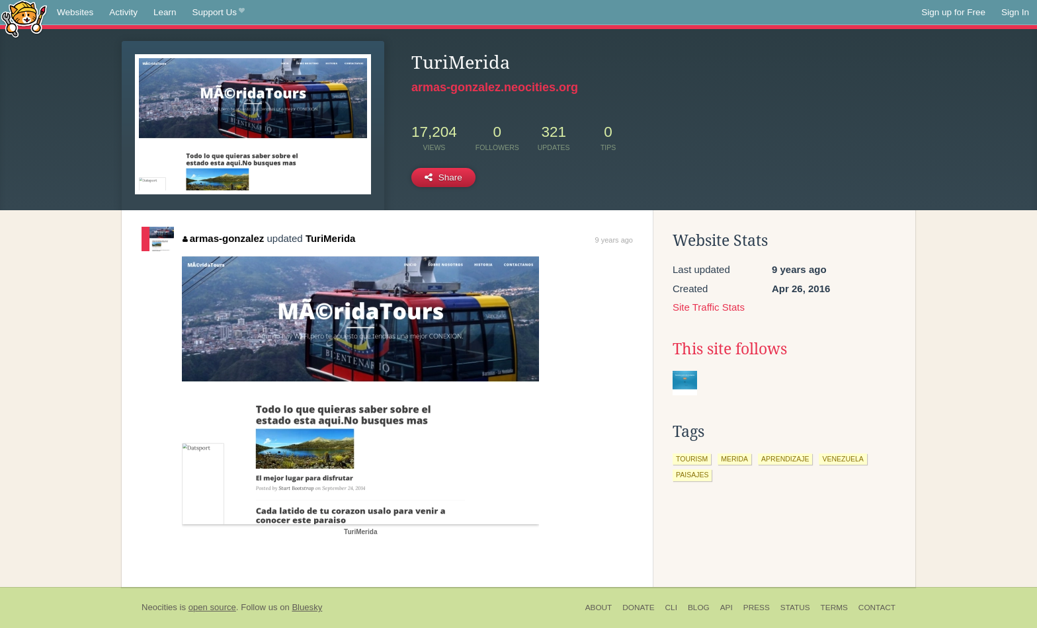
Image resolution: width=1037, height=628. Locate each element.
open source (212, 607)
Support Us (218, 12)
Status (795, 607)
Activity (123, 12)
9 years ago (614, 240)
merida (734, 459)
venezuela (842, 459)
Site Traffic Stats (709, 307)
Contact (876, 607)
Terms (834, 607)
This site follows (730, 349)
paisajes (692, 475)
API (726, 607)
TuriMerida (331, 238)
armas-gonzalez (223, 238)
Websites (75, 12)
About (598, 607)
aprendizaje (785, 459)
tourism (692, 459)
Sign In (1015, 12)
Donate (638, 607)
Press (756, 607)
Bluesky (307, 607)
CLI (671, 607)
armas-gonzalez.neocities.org (494, 87)
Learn (165, 12)
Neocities (159, 607)
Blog (699, 607)
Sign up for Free (953, 12)
